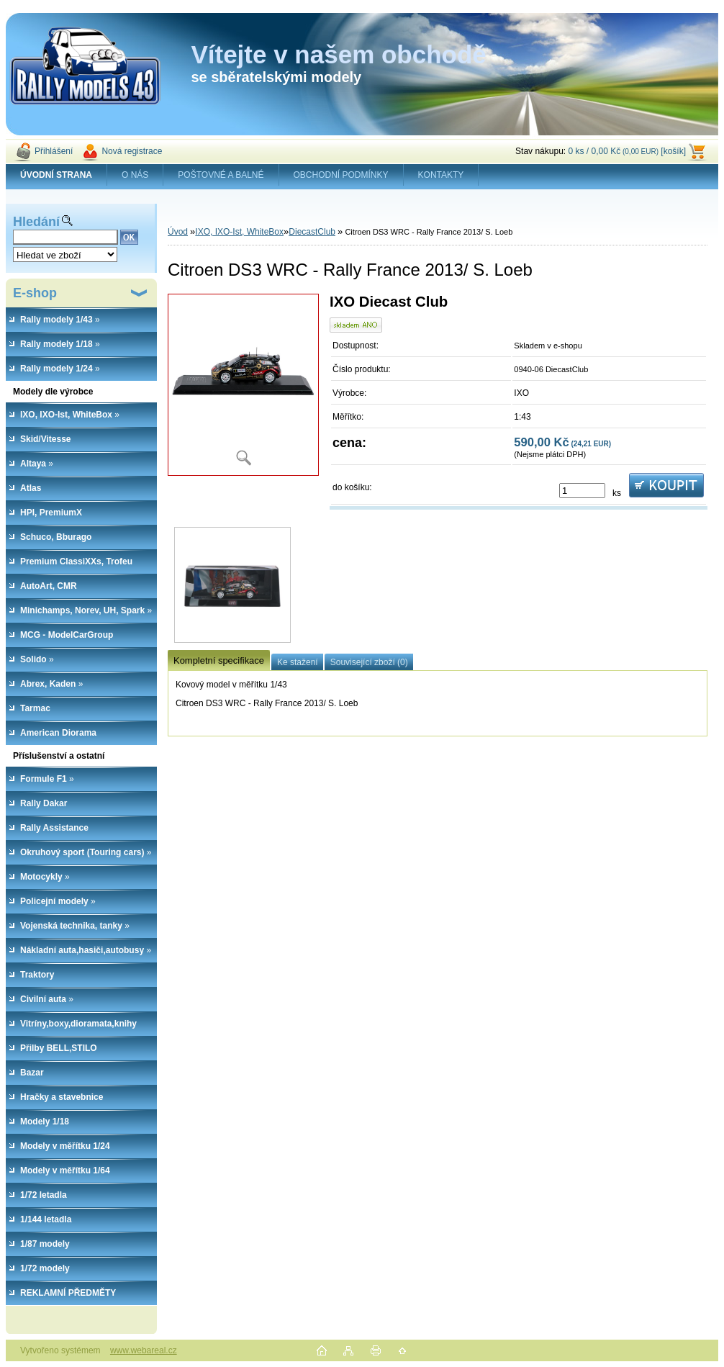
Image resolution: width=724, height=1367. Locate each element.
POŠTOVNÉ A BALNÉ (220, 175)
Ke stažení (297, 662)
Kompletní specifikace (218, 660)
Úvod (178, 232)
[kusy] (582, 490)
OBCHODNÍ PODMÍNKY (341, 175)
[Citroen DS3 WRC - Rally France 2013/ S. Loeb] (243, 384)
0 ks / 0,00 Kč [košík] (627, 151)
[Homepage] (56, 175)
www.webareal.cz (143, 1350)
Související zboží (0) (369, 662)
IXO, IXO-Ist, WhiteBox (239, 232)
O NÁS (135, 175)
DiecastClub (312, 232)
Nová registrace (131, 151)
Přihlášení (54, 151)
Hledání (36, 222)
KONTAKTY (441, 175)
